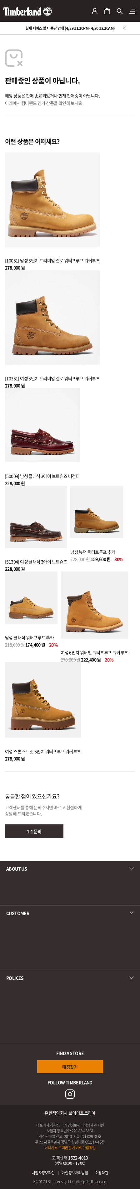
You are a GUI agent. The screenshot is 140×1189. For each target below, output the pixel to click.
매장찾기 (70, 1067)
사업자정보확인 (43, 1173)
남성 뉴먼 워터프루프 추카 (92, 552)
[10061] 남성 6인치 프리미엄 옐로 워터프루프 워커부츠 (52, 260)
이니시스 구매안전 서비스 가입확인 (69, 1147)
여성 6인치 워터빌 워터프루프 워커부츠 (94, 652)
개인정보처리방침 (75, 1173)
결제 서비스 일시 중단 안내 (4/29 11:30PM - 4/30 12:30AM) (70, 28)
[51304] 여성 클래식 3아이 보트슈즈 (36, 561)
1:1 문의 (34, 831)
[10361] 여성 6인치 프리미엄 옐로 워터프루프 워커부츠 (52, 378)
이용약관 (101, 1173)
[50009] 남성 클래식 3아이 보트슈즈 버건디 (42, 476)
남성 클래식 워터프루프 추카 (29, 637)
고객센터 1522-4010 (70, 1160)
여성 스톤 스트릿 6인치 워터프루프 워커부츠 (43, 751)
